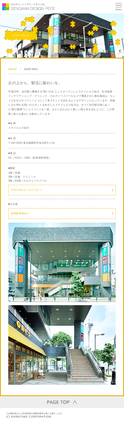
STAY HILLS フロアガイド (26, 190)
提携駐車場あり (20, 213)
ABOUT (12, 69)
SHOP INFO (31, 69)
